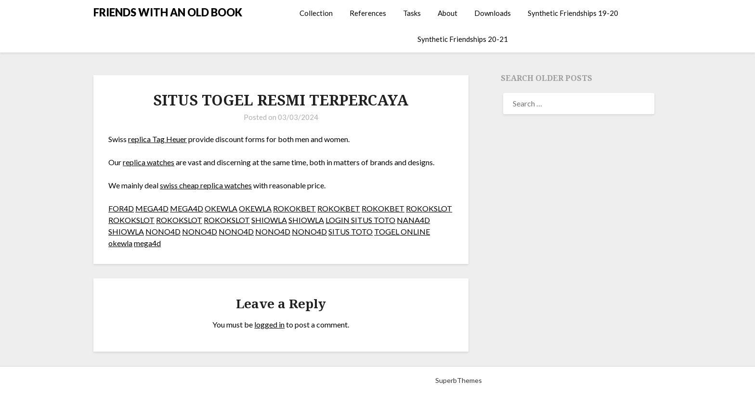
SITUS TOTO (350, 231)
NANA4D (413, 219)
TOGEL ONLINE (402, 231)
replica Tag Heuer (157, 139)
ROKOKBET (294, 208)
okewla (120, 243)
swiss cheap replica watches (206, 185)
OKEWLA (221, 208)
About (447, 13)
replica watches (148, 162)
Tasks (412, 13)
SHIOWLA (269, 219)
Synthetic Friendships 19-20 (573, 13)
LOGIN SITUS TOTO (360, 219)
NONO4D (163, 231)
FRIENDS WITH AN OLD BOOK (167, 12)
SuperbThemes (458, 380)
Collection (316, 13)
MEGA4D (152, 208)
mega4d (147, 243)
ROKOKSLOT (429, 208)
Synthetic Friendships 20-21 (462, 39)
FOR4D (121, 208)
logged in (269, 324)
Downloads (492, 13)
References (368, 13)
